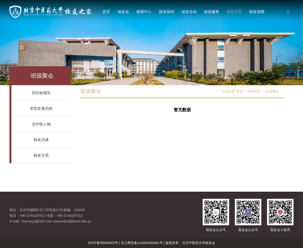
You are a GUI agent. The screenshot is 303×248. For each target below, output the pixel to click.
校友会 (123, 12)
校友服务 (211, 12)
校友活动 (189, 12)
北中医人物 (41, 124)
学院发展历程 (41, 108)
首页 (106, 12)
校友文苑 (41, 155)
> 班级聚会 (270, 91)
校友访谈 (41, 140)
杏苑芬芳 (234, 12)
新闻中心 (144, 12)
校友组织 (166, 12)
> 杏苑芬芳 (252, 91)
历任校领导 (41, 93)
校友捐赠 (256, 12)
